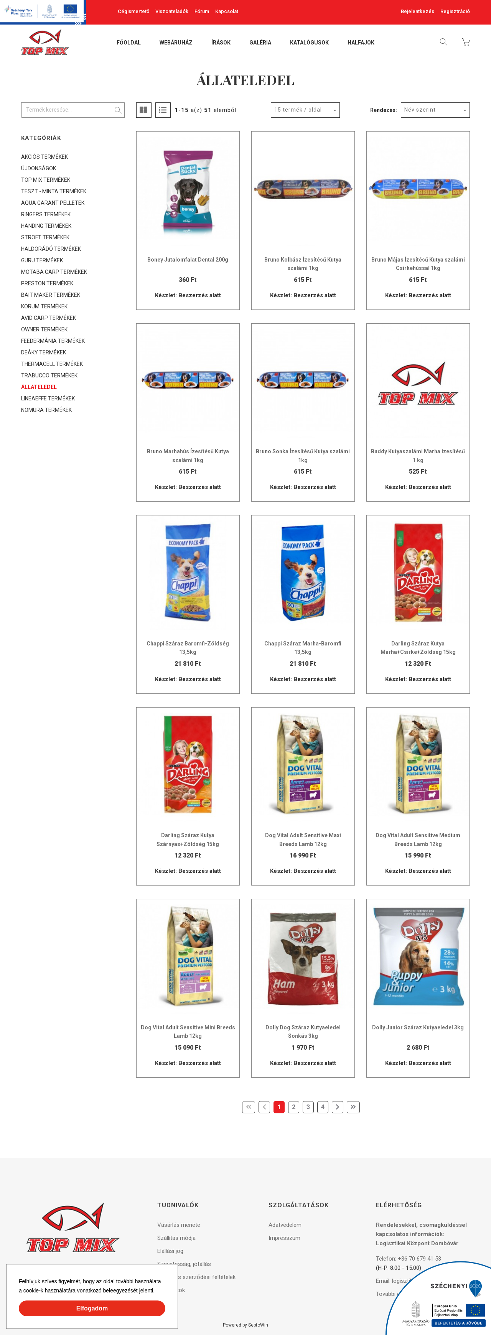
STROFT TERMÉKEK (45, 237)
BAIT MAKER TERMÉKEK (50, 295)
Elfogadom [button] (92, 1308)
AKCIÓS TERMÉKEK (44, 157)
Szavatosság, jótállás (184, 1264)
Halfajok (361, 43)
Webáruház (176, 43)
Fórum (201, 11)
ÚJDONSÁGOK (38, 168)
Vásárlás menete (178, 1224)
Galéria (260, 43)
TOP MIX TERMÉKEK (45, 180)
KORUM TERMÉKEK (44, 306)
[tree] (73, 283)
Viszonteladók (171, 11)
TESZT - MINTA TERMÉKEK (53, 191)
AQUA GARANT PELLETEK (52, 203)
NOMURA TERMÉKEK (46, 410)
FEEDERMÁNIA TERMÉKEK (53, 341)
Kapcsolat (226, 11)
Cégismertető (133, 11)
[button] (157, 1292)
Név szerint (420, 110)
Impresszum (284, 1238)
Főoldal (129, 43)
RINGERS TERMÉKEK (46, 214)
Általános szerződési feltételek (196, 1277)
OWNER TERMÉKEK (44, 329)
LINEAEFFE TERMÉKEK (48, 398)
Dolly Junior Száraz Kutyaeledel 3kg (418, 1027)
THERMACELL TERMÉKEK (52, 364)
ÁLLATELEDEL (39, 387)
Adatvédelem (285, 1224)
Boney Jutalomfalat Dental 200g (187, 260)
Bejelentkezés (417, 11)
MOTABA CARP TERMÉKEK (54, 272)
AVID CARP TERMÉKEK (48, 318)
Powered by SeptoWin (245, 1325)
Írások (221, 43)
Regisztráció (455, 11)
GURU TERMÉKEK (42, 260)
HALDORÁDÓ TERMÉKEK (51, 249)
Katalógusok (309, 43)
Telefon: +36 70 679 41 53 (408, 1258)
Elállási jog (170, 1251)
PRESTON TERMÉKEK (47, 283)
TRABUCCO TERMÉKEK (49, 375)
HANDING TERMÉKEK (46, 226)
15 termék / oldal (298, 110)
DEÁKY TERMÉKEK (43, 352)
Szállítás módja (176, 1238)
